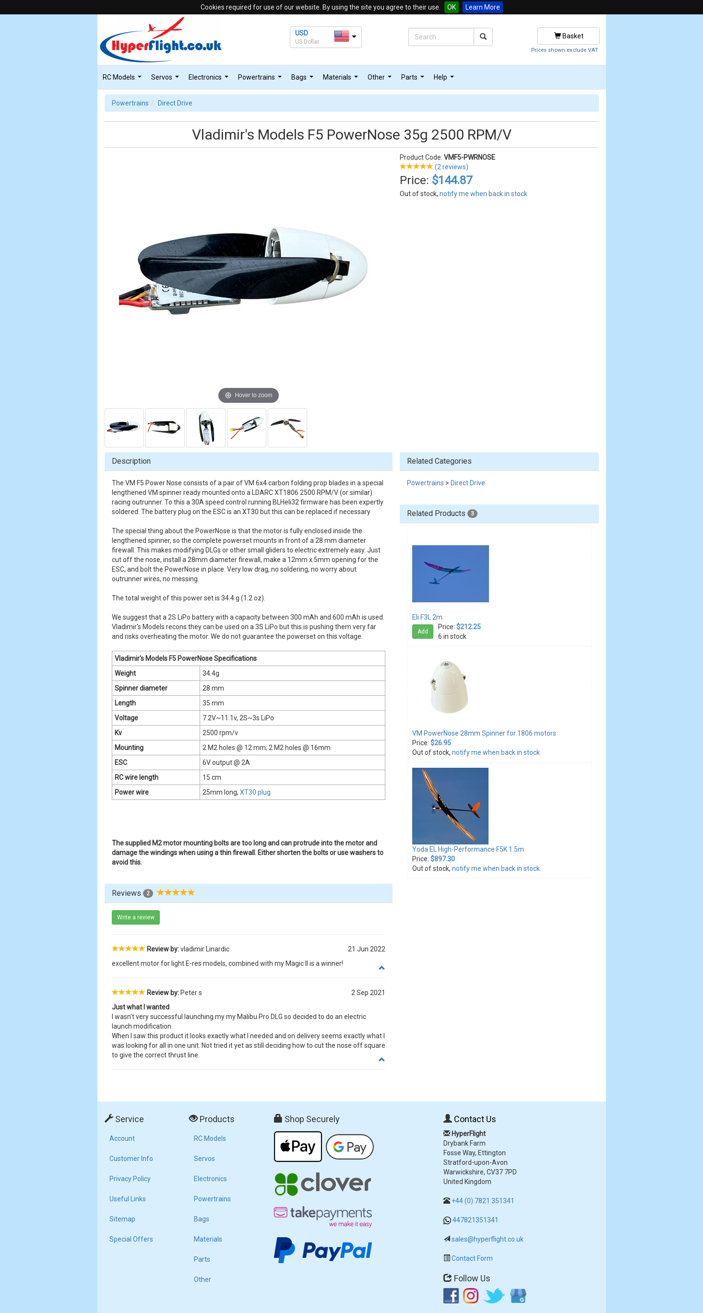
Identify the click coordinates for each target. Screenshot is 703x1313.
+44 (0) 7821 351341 (483, 1201)
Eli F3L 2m (427, 617)
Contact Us (475, 1119)
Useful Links (127, 1199)
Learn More (482, 7)
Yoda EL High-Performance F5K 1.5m (468, 849)
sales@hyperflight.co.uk (488, 1239)
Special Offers (131, 1239)
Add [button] (422, 631)
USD (301, 33)
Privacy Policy (130, 1179)
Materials (341, 79)
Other (381, 79)
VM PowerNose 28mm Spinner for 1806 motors (484, 733)
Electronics (210, 79)
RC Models (123, 79)
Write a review (136, 917)
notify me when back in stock (483, 194)
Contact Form (472, 1258)
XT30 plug (255, 792)
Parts (414, 79)
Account (122, 1138)
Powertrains (261, 79)
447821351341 (476, 1220)
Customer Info (131, 1158)
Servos (166, 79)
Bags (303, 79)
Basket (569, 36)
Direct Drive (175, 103)
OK (451, 7)
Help (445, 79)
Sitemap (122, 1219)
